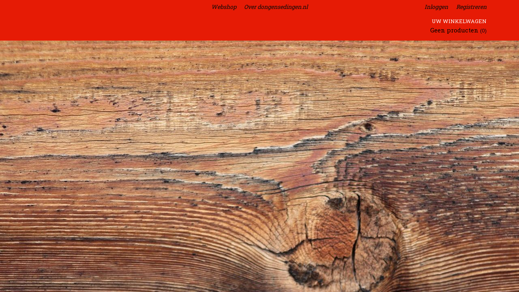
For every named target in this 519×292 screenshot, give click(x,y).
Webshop (223, 7)
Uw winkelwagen (459, 21)
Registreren (471, 7)
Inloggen (436, 7)
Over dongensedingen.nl (276, 7)
